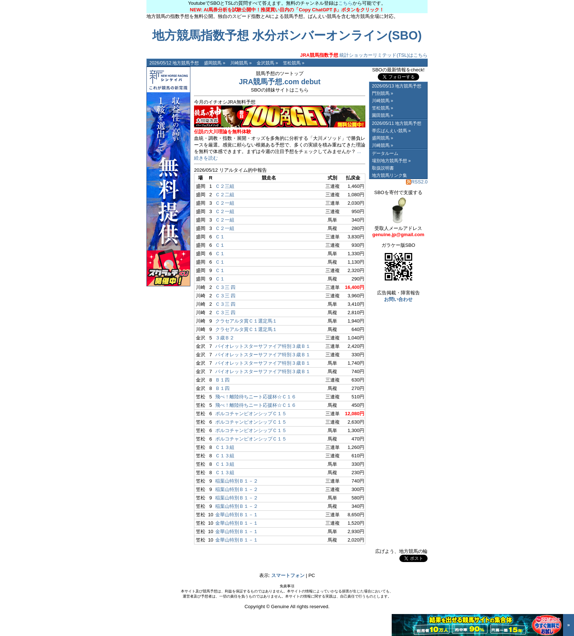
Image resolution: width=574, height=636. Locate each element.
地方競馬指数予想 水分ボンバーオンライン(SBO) (287, 35)
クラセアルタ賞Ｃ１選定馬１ (246, 321)
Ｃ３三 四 (225, 287)
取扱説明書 (383, 168)
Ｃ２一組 (224, 203)
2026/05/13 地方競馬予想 (396, 86)
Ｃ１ (220, 236)
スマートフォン (288, 575)
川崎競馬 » (240, 63)
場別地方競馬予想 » (391, 160)
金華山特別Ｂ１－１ (236, 514)
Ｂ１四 (222, 380)
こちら (345, 3)
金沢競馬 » (267, 63)
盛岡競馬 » (214, 63)
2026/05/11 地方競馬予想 (396, 123)
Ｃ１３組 (224, 447)
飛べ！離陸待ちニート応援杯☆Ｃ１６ (255, 396)
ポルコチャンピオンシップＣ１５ (251, 413)
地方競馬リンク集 (389, 175)
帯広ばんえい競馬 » (391, 130)
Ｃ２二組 (224, 194)
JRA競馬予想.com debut (279, 82)
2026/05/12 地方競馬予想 (174, 63)
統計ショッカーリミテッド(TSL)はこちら (364, 55)
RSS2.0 (417, 182)
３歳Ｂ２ (224, 338)
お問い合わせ (398, 299)
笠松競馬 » (293, 63)
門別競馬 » (382, 93)
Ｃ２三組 (224, 186)
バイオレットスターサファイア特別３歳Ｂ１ (262, 346)
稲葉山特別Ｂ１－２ (236, 481)
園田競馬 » (382, 115)
